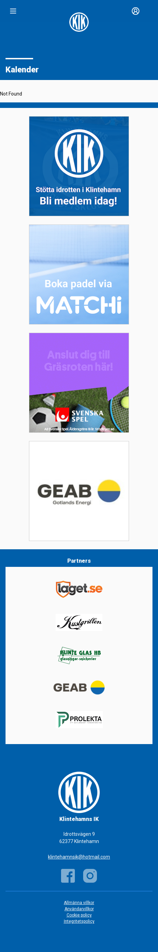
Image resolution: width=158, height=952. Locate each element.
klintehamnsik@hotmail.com (79, 857)
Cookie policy (79, 915)
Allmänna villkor (79, 902)
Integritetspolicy (79, 921)
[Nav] (13, 11)
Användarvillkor (79, 908)
